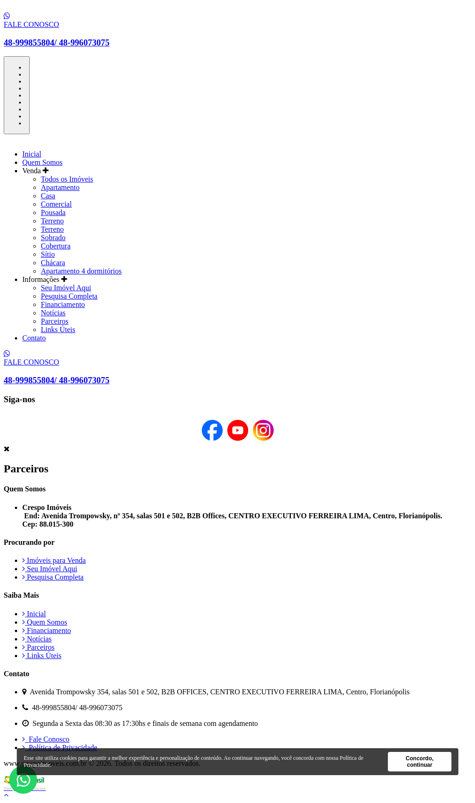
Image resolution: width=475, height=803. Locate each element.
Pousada (53, 212)
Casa (48, 196)
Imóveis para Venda (54, 560)
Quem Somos (42, 162)
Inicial (31, 154)
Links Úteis (58, 329)
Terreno (52, 221)
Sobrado (53, 238)
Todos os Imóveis (67, 179)
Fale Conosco (46, 739)
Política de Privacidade (59, 747)
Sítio (48, 254)
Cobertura (56, 246)
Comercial (56, 204)
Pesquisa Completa (69, 296)
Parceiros (55, 321)
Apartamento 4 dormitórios (81, 271)
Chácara (53, 263)
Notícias (53, 313)
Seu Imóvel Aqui (66, 288)
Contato (34, 338)
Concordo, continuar (420, 761)
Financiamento (63, 304)
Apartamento (60, 187)
